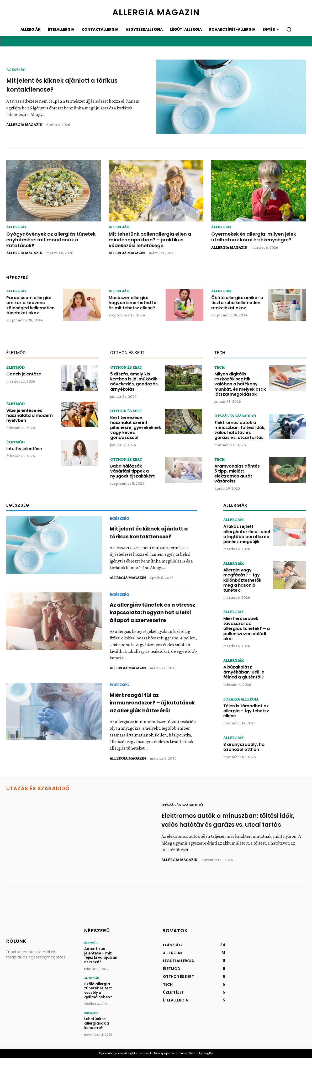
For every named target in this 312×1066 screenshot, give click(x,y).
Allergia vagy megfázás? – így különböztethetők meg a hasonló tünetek (242, 580)
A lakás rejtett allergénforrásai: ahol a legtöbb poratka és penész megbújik (246, 534)
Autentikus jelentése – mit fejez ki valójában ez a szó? (102, 965)
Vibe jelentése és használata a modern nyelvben (29, 415)
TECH (219, 367)
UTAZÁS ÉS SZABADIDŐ (235, 416)
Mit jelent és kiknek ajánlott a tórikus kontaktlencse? (151, 532)
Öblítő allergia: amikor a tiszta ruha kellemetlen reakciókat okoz (237, 303)
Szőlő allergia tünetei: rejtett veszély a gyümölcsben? (97, 1000)
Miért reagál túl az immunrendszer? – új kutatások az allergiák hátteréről (142, 714)
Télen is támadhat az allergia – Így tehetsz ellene (246, 711)
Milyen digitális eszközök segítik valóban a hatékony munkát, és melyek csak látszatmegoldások (240, 384)
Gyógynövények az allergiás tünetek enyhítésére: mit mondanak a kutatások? (51, 239)
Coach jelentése (23, 374)
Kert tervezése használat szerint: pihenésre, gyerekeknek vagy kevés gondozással (135, 428)
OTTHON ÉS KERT (126, 367)
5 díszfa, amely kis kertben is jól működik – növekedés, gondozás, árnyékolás (135, 381)
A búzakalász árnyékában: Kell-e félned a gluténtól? (243, 672)
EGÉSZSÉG (16, 70)
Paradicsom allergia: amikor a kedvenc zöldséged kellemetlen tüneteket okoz (30, 305)
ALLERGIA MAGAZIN (24, 124)
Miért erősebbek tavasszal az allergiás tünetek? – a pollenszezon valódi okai (246, 629)
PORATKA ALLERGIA (240, 699)
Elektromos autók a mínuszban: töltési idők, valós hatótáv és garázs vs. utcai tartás (239, 430)
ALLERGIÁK (16, 227)
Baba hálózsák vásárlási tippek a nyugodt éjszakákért (132, 471)
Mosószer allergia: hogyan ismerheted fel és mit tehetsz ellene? (133, 303)
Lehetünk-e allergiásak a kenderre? (96, 1031)
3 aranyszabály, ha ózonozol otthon (244, 746)
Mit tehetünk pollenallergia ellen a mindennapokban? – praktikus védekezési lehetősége (150, 239)
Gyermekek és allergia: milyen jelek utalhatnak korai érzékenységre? (253, 237)
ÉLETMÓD (15, 367)
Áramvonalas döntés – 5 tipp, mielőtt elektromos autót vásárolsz (239, 473)
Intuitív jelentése (24, 449)
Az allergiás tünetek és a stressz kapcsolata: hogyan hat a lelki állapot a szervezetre (149, 616)
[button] (289, 29)
